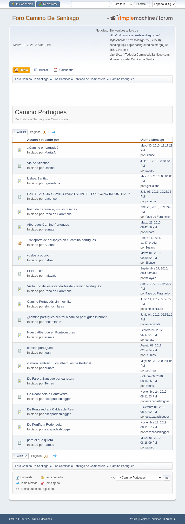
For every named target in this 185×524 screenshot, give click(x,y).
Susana (50, 245)
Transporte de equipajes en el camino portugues (61, 240)
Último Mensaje (152, 139)
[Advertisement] (97, 94)
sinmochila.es (54, 306)
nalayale (51, 275)
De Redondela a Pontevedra (47, 394)
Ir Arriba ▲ (169, 519)
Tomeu (49, 383)
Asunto (32, 139)
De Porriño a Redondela (44, 424)
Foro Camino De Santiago (45, 18)
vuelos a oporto (38, 255)
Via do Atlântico (38, 163)
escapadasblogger (58, 399)
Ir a (112, 477)
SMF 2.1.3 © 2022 (19, 519)
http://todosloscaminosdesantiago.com (134, 35)
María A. (51, 152)
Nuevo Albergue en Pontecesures (51, 332)
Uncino (50, 168)
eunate (49, 229)
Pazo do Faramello (58, 214)
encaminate (53, 322)
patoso (149, 170)
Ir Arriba (20, 455)
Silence (150, 155)
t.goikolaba (52, 183)
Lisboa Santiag (37, 178)
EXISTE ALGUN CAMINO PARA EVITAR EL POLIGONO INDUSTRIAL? (78, 194)
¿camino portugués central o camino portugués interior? (66, 317)
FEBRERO (34, 271)
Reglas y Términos (150, 519)
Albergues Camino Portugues (48, 224)
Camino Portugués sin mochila (49, 301)
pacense (51, 198)
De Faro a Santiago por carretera (50, 378)
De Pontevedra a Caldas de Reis (50, 409)
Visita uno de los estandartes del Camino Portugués (64, 286)
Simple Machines (42, 519)
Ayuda (133, 519)
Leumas (150, 355)
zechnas (150, 370)
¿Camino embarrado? (42, 147)
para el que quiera (40, 440)
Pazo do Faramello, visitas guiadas (52, 209)
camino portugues (40, 348)
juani (48, 352)
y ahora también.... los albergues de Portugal (59, 363)
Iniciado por (50, 139)
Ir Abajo (20, 132)
